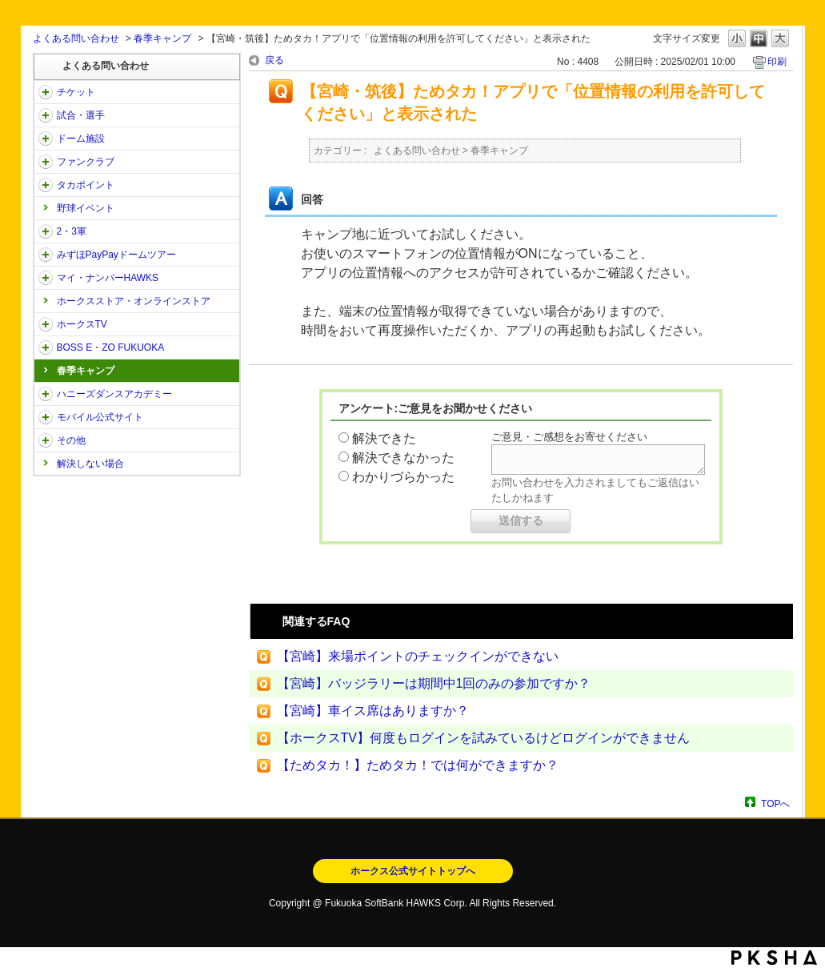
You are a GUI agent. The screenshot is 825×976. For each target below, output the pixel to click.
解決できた (384, 438)
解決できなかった (403, 457)
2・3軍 (71, 231)
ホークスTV (82, 324)
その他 (71, 440)
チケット (76, 92)
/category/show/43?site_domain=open (45, 231)
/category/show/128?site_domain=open (45, 347)
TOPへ (775, 803)
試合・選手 (81, 115)
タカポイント (85, 185)
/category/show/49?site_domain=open (45, 440)
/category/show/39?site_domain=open (45, 138)
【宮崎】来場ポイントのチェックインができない (418, 656)
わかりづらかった (403, 477)
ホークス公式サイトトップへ (412, 871)
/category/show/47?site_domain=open (45, 394)
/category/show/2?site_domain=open (45, 92)
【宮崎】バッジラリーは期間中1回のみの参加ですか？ (434, 683)
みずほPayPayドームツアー (116, 254)
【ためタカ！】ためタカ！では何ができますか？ (418, 765)
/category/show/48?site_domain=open (45, 417)
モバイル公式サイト (100, 417)
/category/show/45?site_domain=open (45, 254)
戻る (274, 60)
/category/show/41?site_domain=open (45, 185)
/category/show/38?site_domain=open (45, 115)
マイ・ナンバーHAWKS (108, 277)
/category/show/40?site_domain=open (45, 162)
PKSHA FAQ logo (774, 957)
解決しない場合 (90, 463)
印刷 (777, 61)
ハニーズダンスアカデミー (114, 394)
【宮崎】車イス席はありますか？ (373, 710)
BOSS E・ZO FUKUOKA (111, 347)
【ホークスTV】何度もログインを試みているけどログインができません (483, 738)
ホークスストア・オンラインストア (133, 301)
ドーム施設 (81, 138)
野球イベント (85, 208)
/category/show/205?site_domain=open (45, 324)
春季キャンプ (162, 38)
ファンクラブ (85, 161)
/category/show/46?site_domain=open (45, 278)
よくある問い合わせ (76, 38)
